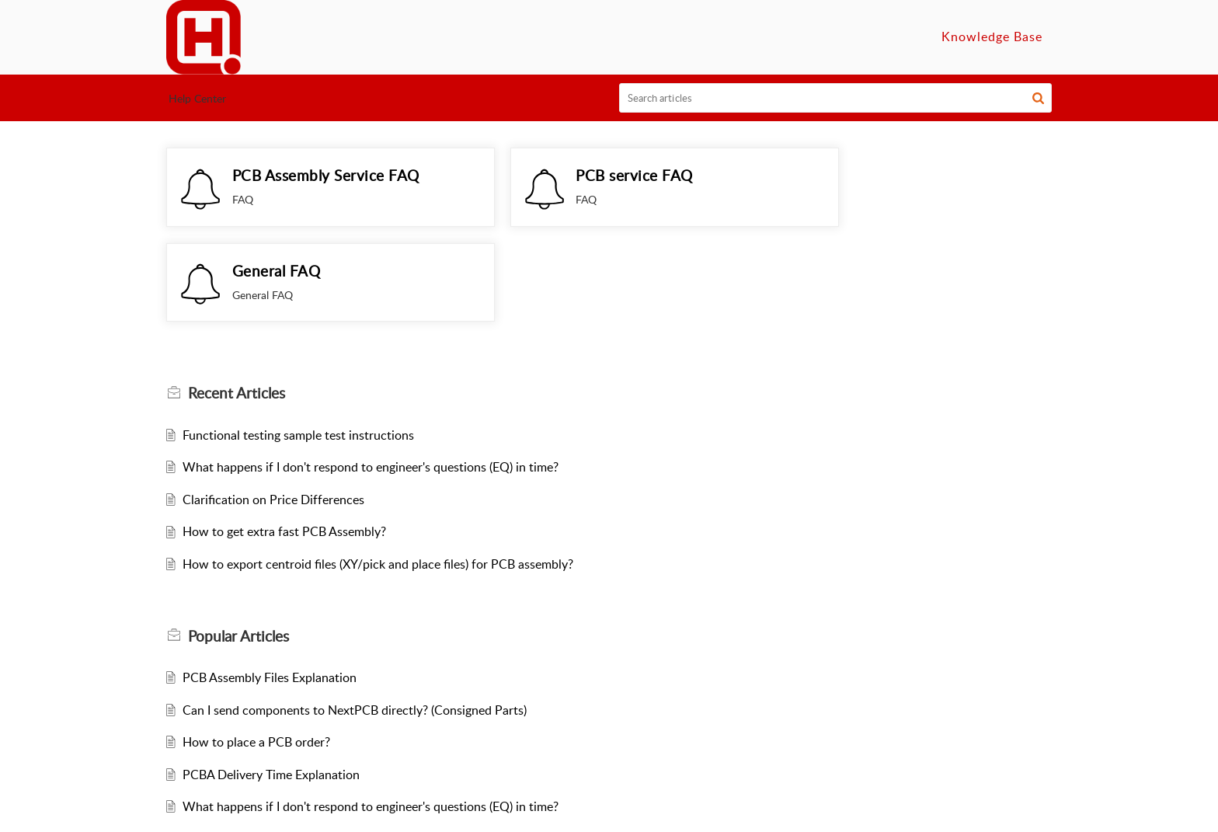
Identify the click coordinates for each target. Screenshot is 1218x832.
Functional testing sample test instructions (298, 361)
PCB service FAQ (591, 175)
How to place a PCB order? (256, 668)
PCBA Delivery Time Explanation (271, 700)
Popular (238, 562)
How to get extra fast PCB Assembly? (284, 458)
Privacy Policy (722, 809)
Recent (236, 319)
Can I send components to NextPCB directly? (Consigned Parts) (355, 636)
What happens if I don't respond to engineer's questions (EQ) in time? (371, 393)
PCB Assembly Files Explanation (270, 603)
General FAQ (877, 175)
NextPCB (551, 809)
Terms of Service (629, 809)
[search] (836, 98)
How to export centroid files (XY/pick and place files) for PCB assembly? (378, 490)
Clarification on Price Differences (273, 425)
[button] (1038, 98)
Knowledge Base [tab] (991, 36)
